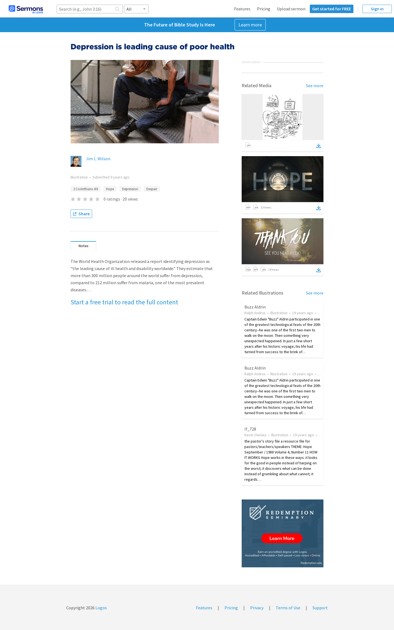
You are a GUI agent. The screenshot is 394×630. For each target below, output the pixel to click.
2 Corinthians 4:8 (85, 189)
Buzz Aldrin (255, 307)
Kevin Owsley (255, 434)
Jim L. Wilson (98, 158)
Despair (151, 189)
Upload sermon (291, 8)
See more (314, 85)
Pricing (263, 8)
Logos (101, 607)
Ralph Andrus (255, 312)
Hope (110, 189)
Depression (130, 189)
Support (320, 607)
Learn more (250, 25)
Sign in (377, 8)
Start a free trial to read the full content (124, 302)
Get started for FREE (331, 8)
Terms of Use (288, 607)
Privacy (256, 607)
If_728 (250, 429)
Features (242, 8)
